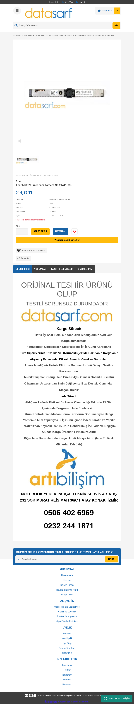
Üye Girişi (67, 643)
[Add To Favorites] (74, 231)
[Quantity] (22, 231)
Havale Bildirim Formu (67, 590)
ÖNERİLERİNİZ (85, 269)
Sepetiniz (67, 653)
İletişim (67, 580)
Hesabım (67, 633)
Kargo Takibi (67, 594)
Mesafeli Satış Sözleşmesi (67, 607)
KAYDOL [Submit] (112, 559)
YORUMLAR (40, 269)
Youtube (67, 679)
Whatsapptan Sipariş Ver (67, 240)
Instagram (67, 675)
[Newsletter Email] (67, 559)
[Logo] (49, 13)
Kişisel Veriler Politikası (67, 621)
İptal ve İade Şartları (67, 616)
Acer (19, 181)
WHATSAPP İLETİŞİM (117, 698)
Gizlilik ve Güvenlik (67, 611)
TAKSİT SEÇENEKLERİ (62, 269)
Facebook (67, 665)
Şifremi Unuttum (67, 648)
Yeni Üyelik (67, 638)
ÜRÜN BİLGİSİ (23, 269)
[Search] (67, 25)
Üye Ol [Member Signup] (80, 2)
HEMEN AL (60, 231)
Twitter (67, 670)
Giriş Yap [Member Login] (67, 2)
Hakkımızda (67, 575)
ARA (116, 25)
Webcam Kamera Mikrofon (60, 199)
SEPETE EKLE (40, 231)
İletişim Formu (67, 585)
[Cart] (108, 11)
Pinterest (67, 684)
